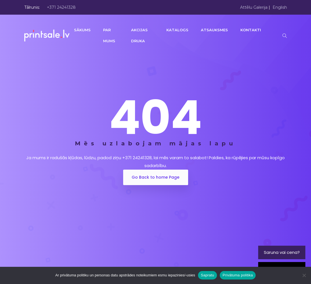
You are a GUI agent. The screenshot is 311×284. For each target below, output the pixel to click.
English (280, 7)
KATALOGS (178, 30)
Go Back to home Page (155, 177)
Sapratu (207, 275)
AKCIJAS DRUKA (139, 35)
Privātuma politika (238, 275)
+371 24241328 (61, 7)
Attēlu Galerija (253, 7)
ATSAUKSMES (215, 30)
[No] (304, 275)
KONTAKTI (251, 30)
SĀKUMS (83, 30)
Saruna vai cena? (282, 252)
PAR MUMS (109, 35)
